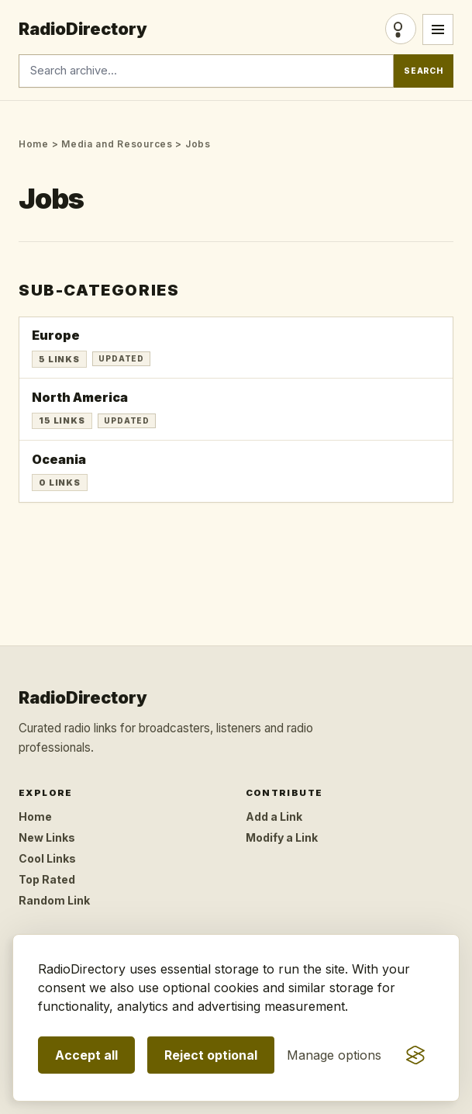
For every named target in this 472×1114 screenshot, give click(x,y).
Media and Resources (117, 144)
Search (423, 71)
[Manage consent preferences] (334, 1055)
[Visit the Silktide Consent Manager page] (415, 1055)
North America (80, 397)
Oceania (59, 459)
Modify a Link (282, 837)
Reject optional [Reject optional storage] (210, 1055)
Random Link (54, 900)
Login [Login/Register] (400, 28)
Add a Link (274, 816)
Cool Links (47, 858)
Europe (56, 335)
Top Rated (47, 879)
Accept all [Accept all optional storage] (86, 1055)
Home (34, 144)
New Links (47, 837)
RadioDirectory (83, 29)
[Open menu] (437, 29)
